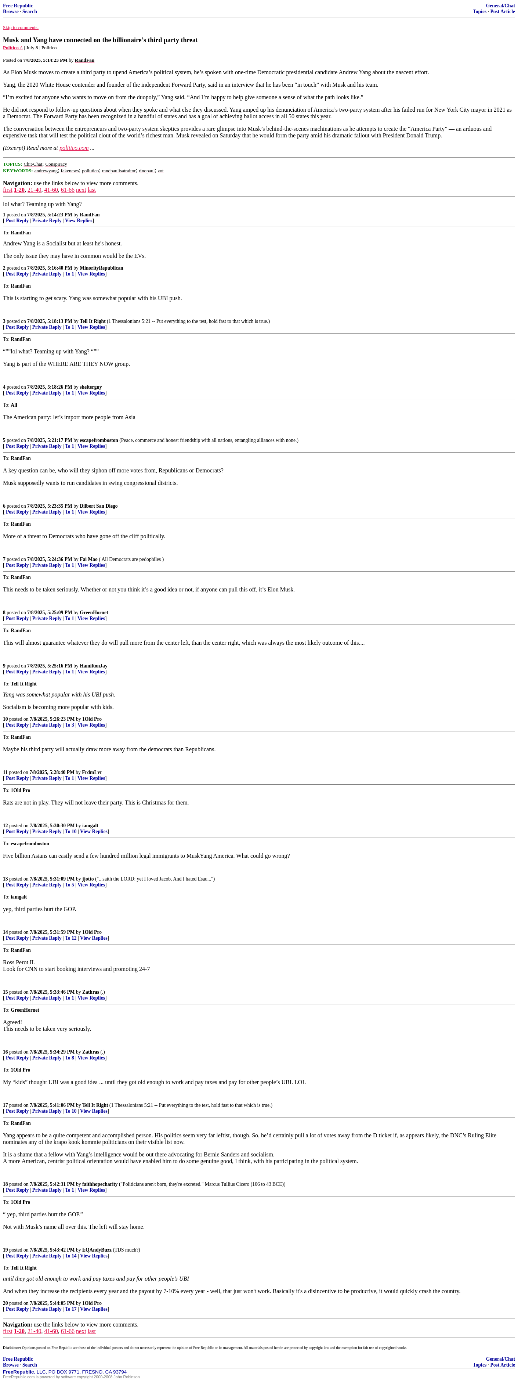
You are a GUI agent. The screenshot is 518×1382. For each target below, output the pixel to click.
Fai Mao (89, 559)
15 (5, 992)
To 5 (69, 885)
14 (5, 932)
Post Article (502, 11)
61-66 (68, 190)
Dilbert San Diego (98, 506)
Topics (479, 11)
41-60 (51, 190)
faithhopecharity (100, 1184)
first (7, 190)
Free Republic (18, 5)
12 (5, 825)
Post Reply (17, 220)
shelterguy (91, 387)
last (92, 190)
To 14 (71, 1256)
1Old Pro (92, 719)
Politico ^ (13, 47)
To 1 (69, 274)
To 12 (71, 938)
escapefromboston (99, 440)
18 (5, 1184)
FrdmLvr (92, 772)
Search (29, 11)
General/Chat (500, 5)
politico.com (74, 148)
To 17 (71, 1309)
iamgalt (90, 825)
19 (5, 1250)
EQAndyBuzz (97, 1250)
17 (5, 1105)
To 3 (69, 725)
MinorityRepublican (101, 268)
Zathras (90, 992)
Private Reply (47, 220)
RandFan (89, 214)
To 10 (71, 831)
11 (5, 772)
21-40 (34, 190)
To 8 (69, 1058)
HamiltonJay (94, 666)
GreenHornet (94, 612)
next (81, 190)
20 (5, 1303)
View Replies (79, 220)
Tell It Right (93, 321)
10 (5, 719)
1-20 (19, 190)
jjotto (88, 879)
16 (5, 1052)
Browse (11, 11)
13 (5, 879)
